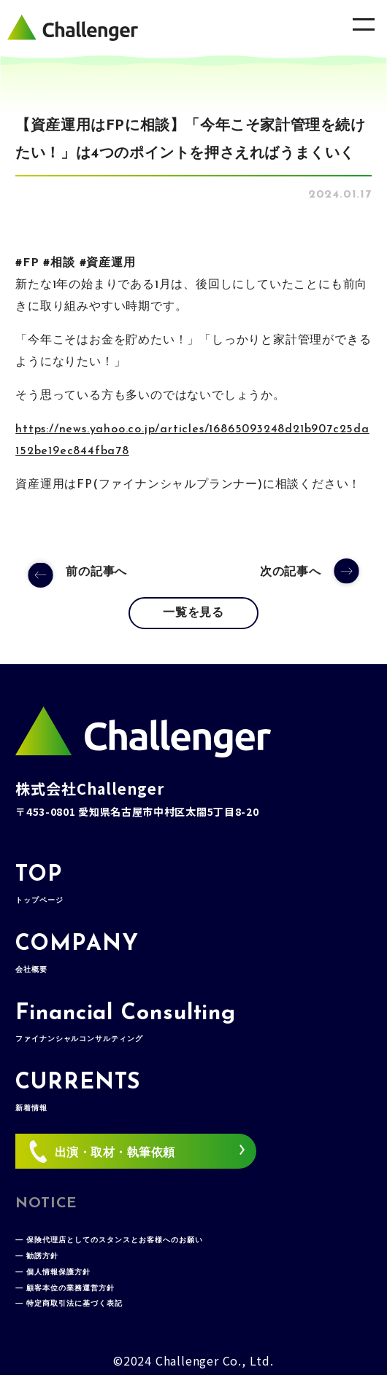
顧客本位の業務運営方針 (70, 1289)
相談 (62, 263)
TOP (39, 884)
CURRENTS (77, 1092)
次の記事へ (290, 572)
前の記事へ (96, 572)
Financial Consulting (125, 1022)
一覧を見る (193, 613)
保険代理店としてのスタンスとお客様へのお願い (114, 1240)
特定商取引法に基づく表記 (74, 1304)
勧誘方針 (42, 1257)
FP (31, 263)
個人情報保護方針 (58, 1273)
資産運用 (110, 263)
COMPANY (76, 953)
